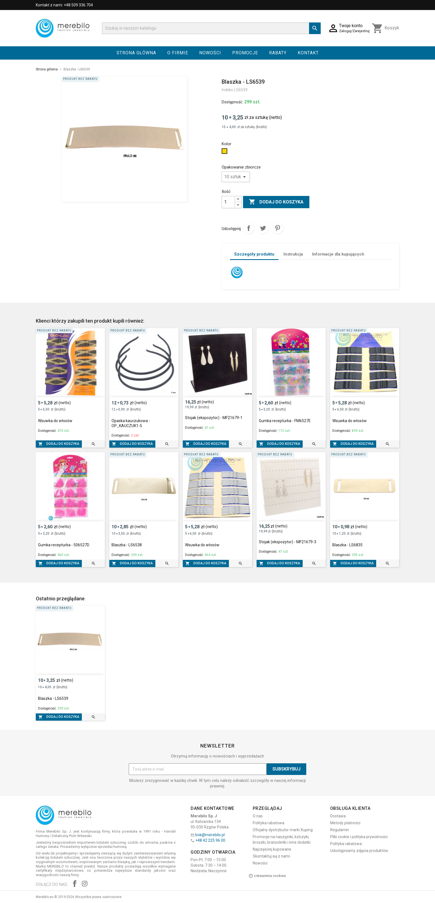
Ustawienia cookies (267, 876)
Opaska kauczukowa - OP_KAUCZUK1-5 (131, 423)
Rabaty (278, 52)
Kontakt (308, 52)
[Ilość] (228, 202)
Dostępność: (232, 102)
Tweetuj (263, 228)
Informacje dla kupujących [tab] (338, 254)
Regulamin (339, 830)
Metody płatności (345, 823)
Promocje (245, 52)
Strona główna (136, 52)
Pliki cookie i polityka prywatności (359, 837)
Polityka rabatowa (268, 823)
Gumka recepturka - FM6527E (285, 421)
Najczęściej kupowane (272, 849)
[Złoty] (225, 152)
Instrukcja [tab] (293, 254)
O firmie (177, 52)
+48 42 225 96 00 (210, 840)
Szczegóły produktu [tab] (254, 254)
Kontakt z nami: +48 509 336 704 (64, 5)
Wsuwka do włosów (55, 421)
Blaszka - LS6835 (347, 545)
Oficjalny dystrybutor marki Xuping (283, 830)
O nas (258, 816)
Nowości (210, 52)
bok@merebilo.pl (210, 835)
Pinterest (277, 228)
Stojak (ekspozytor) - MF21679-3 (287, 542)
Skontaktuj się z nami (271, 856)
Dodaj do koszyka (276, 202)
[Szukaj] (211, 28)
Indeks (227, 90)
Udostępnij (248, 228)
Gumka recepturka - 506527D (63, 545)
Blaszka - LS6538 (127, 545)
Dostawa (338, 816)
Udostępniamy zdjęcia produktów (359, 850)
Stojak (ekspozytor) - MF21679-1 (213, 417)
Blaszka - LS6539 (53, 698)
